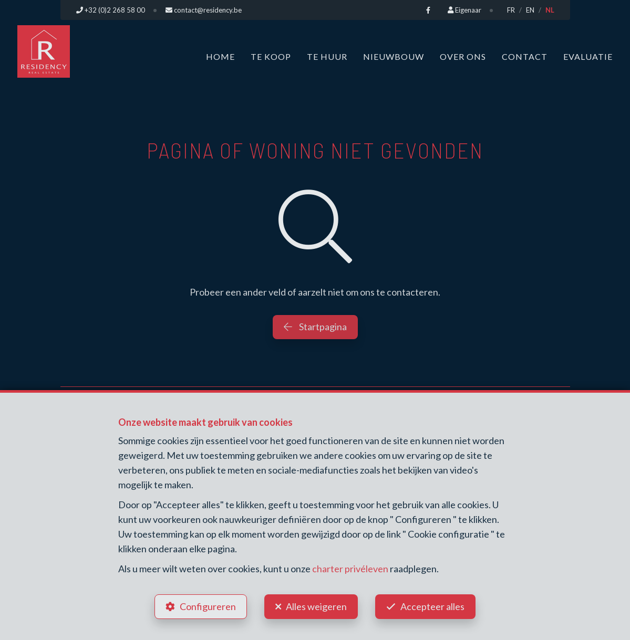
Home (220, 56)
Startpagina (315, 326)
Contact (525, 56)
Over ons (463, 56)
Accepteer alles (432, 606)
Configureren (208, 606)
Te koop (271, 56)
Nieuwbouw (393, 56)
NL (549, 10)
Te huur (327, 56)
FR (511, 10)
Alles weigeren (316, 606)
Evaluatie (588, 56)
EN (530, 10)
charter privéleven (350, 568)
